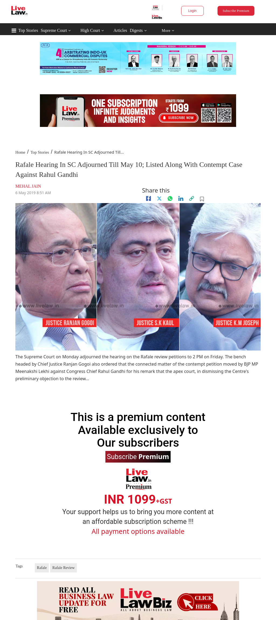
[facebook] (148, 198)
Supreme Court (54, 30)
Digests (136, 30)
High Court (90, 30)
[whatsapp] (170, 198)
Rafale (42, 568)
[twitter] (159, 198)
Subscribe (138, 456)
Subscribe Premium (236, 11)
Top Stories (28, 30)
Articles (120, 30)
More (168, 31)
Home (20, 152)
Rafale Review (63, 568)
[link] (191, 198)
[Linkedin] (180, 198)
